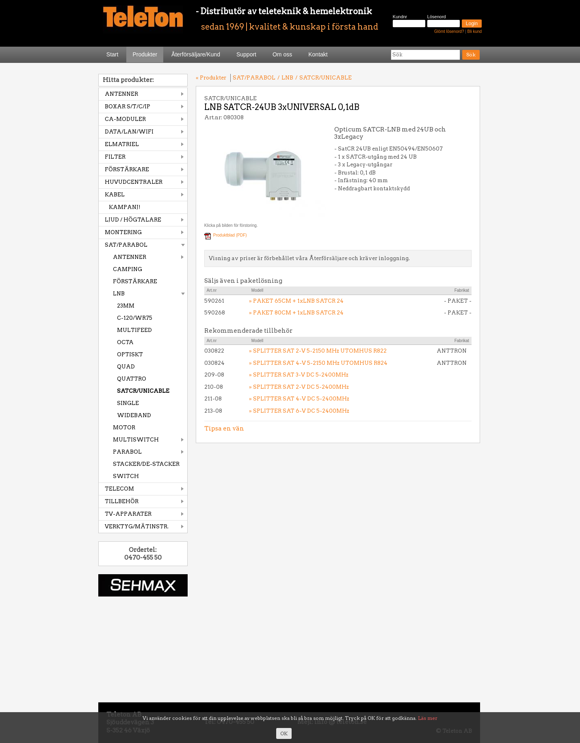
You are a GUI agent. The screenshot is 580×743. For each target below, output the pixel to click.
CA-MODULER (125, 119)
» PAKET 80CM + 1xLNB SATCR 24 (296, 313)
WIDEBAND (134, 415)
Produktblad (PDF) (230, 235)
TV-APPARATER (128, 514)
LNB (119, 294)
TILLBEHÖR (122, 501)
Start (112, 54)
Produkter (144, 54)
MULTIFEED (134, 330)
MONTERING (123, 232)
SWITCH (126, 476)
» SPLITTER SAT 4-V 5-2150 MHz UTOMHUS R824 (318, 363)
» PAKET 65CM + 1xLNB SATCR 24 (296, 301)
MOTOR (124, 427)
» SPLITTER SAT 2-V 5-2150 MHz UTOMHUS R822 (318, 351)
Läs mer (427, 718)
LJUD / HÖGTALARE (133, 220)
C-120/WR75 (134, 318)
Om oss (282, 54)
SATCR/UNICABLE (143, 391)
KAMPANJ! (125, 207)
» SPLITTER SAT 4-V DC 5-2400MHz (299, 399)
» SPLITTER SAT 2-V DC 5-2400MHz (299, 387)
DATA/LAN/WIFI (129, 132)
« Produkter (211, 78)
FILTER (115, 157)
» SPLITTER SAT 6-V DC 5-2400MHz (299, 411)
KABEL (115, 195)
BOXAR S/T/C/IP (127, 106)
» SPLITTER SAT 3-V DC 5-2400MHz (298, 375)
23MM (125, 306)
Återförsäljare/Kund (195, 54)
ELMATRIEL (122, 144)
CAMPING (127, 269)
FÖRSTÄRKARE (127, 169)
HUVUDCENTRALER (133, 182)
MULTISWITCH (136, 440)
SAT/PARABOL (126, 245)
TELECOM (119, 489)
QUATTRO (131, 379)
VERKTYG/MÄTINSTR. (137, 526)
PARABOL (127, 452)
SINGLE (128, 403)
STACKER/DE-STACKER (146, 464)
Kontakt (317, 54)
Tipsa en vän (224, 428)
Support (246, 54)
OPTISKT (130, 354)
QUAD (126, 367)
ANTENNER (121, 94)
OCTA (125, 342)
